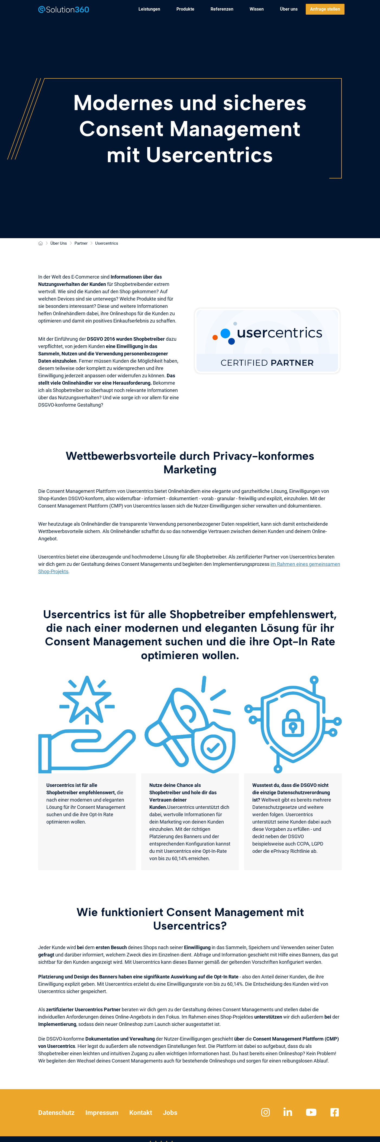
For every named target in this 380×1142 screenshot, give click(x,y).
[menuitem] (149, 9)
